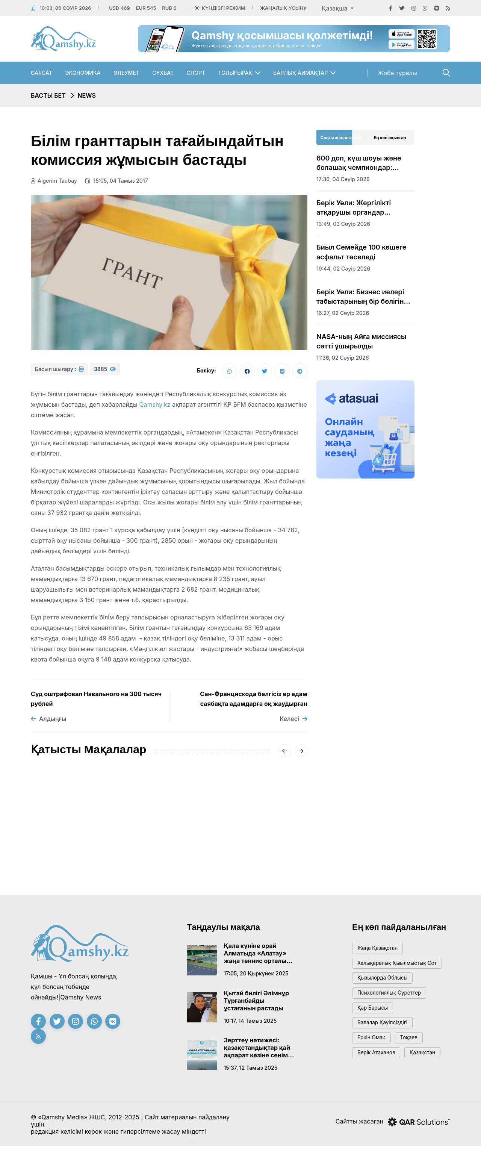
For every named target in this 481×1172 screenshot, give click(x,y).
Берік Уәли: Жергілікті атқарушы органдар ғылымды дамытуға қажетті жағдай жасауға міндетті (364, 208)
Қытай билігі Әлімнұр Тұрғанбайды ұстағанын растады (256, 1003)
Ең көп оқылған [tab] (390, 137)
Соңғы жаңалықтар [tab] (341, 137)
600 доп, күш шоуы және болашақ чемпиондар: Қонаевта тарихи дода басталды (358, 163)
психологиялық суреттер (394, 1007)
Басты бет (48, 95)
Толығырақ (235, 73)
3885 (105, 372)
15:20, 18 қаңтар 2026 (59, 862)
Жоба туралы (397, 73)
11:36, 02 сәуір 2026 (342, 357)
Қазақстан (372, 1092)
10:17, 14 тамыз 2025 (250, 1023)
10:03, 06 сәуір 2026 (65, 8)
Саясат (41, 73)
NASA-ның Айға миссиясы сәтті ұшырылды (361, 341)
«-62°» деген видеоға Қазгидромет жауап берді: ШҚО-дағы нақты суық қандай (167, 844)
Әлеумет (126, 73)
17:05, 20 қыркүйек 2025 (256, 975)
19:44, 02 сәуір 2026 (343, 268)
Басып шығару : (59, 372)
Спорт (196, 73)
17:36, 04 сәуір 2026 (343, 179)
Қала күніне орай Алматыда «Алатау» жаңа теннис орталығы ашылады (259, 955)
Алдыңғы (48, 721)
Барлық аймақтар (300, 73)
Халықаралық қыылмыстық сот (396, 971)
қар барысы (375, 1024)
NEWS (86, 95)
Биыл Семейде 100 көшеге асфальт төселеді (361, 251)
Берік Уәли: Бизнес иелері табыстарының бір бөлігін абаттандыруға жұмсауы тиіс (360, 297)
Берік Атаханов (379, 1075)
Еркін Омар (374, 1058)
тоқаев (416, 1058)
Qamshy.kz (154, 406)
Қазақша (335, 8)
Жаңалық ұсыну (283, 8)
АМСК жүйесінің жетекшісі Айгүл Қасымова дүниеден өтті (73, 840)
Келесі (293, 721)
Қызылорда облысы (386, 991)
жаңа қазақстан (380, 951)
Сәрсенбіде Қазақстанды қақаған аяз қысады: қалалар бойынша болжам (259, 844)
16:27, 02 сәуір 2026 (342, 313)
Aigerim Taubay (54, 180)
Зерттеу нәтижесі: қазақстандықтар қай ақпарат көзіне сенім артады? (257, 1050)
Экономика (82, 73)
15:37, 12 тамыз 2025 (251, 1070)
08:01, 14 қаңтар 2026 (250, 872)
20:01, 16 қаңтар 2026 (154, 872)
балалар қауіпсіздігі (386, 1041)
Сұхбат (163, 73)
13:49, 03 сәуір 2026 (343, 224)
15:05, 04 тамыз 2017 (119, 180)
